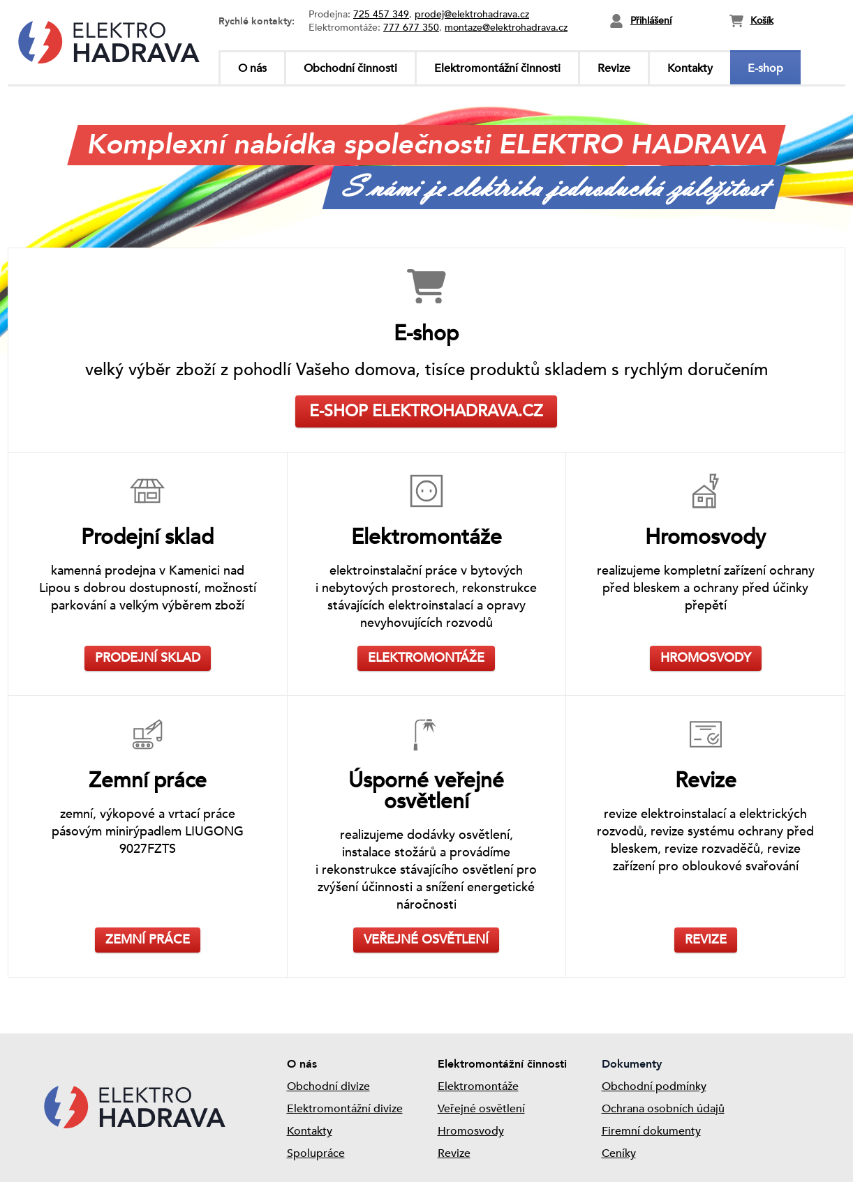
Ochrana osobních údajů (663, 1108)
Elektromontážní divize (345, 1108)
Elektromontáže (478, 1086)
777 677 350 (411, 27)
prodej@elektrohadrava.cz (472, 14)
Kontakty (690, 68)
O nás (252, 68)
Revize (614, 68)
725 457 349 (381, 14)
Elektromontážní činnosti (497, 68)
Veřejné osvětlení (481, 1108)
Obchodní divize (328, 1086)
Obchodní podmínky (654, 1086)
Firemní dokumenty (651, 1131)
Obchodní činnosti (350, 68)
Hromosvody (471, 1131)
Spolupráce (316, 1153)
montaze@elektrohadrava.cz (506, 27)
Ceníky (619, 1153)
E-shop (765, 68)
